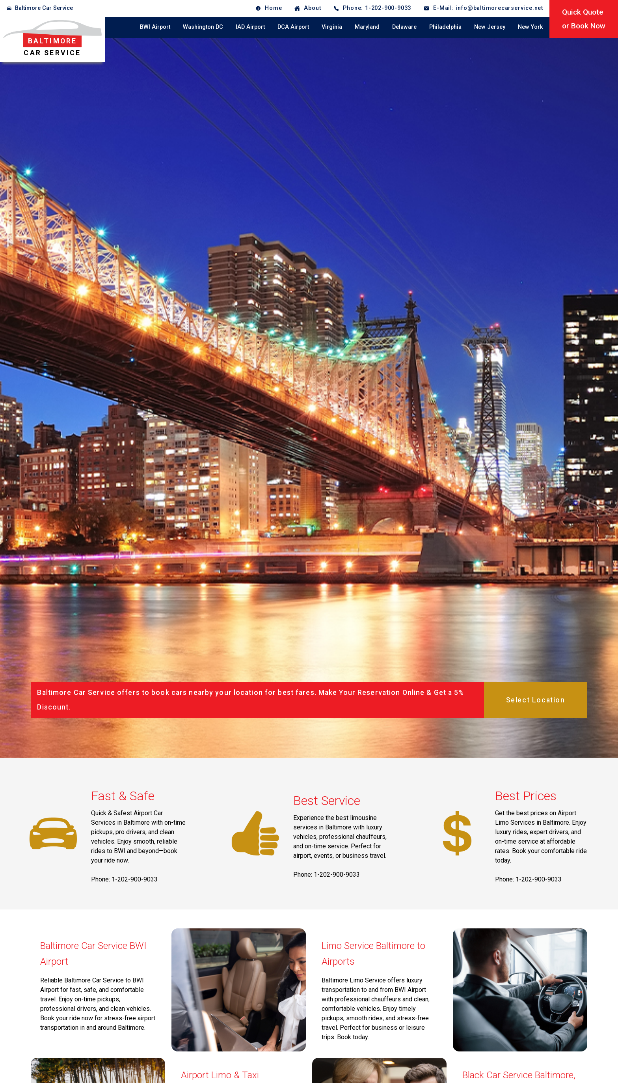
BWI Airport (155, 27)
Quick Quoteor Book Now (583, 18)
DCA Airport (293, 27)
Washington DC (203, 27)
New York (530, 27)
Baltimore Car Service (44, 8)
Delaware (404, 27)
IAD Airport (250, 27)
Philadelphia (445, 27)
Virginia (332, 27)
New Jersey (489, 27)
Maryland (367, 27)
